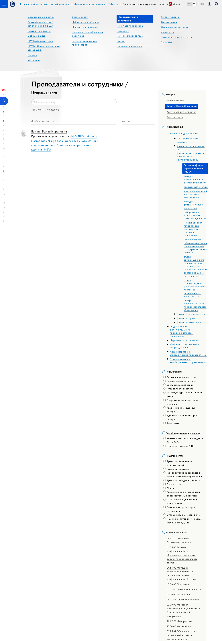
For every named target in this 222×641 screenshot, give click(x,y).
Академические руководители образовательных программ (182, 493)
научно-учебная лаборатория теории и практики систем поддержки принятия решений (196, 246)
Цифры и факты (36, 35)
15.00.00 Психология (178, 584)
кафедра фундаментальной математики (194, 204)
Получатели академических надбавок (180, 401)
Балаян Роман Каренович (49, 131)
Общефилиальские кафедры (187, 140)
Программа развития (39, 30)
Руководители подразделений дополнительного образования (182, 474)
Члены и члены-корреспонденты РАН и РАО (183, 440)
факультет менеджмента (191, 314)
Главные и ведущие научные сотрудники (180, 509)
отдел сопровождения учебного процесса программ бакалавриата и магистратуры (195, 288)
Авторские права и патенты (176, 37)
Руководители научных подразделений (177, 463)
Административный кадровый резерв (181, 417)
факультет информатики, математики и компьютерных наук (190, 156)
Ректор (121, 40)
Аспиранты (171, 423)
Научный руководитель (130, 35)
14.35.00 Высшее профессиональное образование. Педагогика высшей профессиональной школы (182, 555)
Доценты (170, 488)
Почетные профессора (130, 25)
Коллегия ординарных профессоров (84, 42)
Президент (123, 30)
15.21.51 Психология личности (184, 589)
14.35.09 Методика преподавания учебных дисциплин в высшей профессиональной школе (181, 573)
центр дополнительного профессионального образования (195, 304)
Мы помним (33, 60)
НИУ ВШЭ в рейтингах (40, 40)
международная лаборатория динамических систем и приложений (193, 229)
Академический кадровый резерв (179, 409)
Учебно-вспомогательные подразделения (184, 346)
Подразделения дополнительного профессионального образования (181, 331)
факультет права (186, 318)
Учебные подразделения (184, 133)
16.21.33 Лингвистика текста (183, 599)
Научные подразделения (184, 340)
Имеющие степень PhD (178, 446)
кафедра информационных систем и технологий (195, 179)
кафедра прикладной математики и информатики (195, 194)
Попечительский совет (85, 27)
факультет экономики (189, 322)
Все (3, 90)
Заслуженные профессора (179, 381)
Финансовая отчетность (174, 27)
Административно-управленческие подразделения (188, 353)
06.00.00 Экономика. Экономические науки (179, 540)
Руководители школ (176, 468)
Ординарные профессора (179, 377)
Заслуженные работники (178, 384)
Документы (167, 31)
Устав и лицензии (170, 16)
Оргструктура (169, 21)
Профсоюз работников (129, 46)
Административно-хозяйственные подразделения (188, 360)
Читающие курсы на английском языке (182, 394)
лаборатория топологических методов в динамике (195, 215)
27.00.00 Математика (179, 626)
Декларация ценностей (40, 16)
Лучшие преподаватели (178, 388)
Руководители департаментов (182, 480)
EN (194, 3)
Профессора (172, 484)
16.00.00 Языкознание (179, 594)
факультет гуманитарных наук (191, 147)
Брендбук (166, 42)
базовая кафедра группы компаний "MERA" (193, 168)
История (32, 54)
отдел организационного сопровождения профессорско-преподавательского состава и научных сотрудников (196, 266)
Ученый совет (80, 16)
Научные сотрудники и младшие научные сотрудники (183, 520)
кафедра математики (196, 186)
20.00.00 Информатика (179, 621)
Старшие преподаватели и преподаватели (180, 501)
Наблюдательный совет (85, 21)
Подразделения (44, 92)
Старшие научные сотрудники (181, 514)
